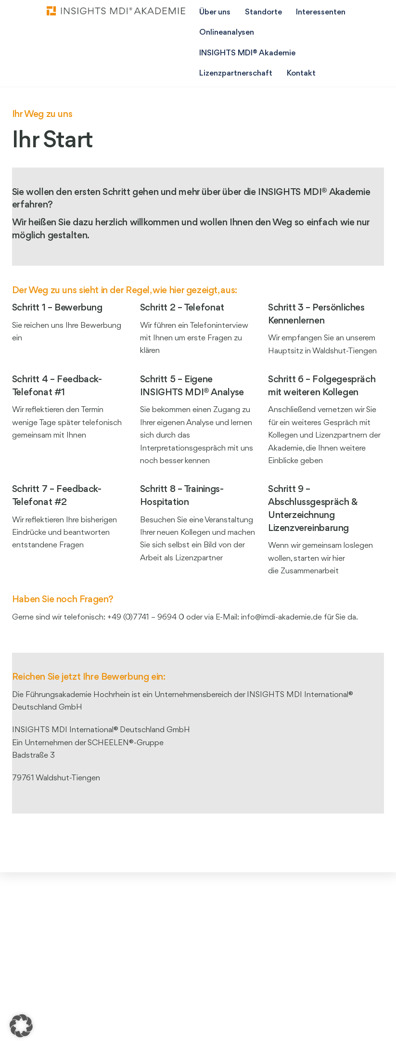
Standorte (263, 12)
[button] (21, 1026)
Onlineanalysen (226, 32)
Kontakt (301, 73)
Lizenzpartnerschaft (235, 73)
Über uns (214, 12)
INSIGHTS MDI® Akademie (247, 53)
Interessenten (320, 12)
